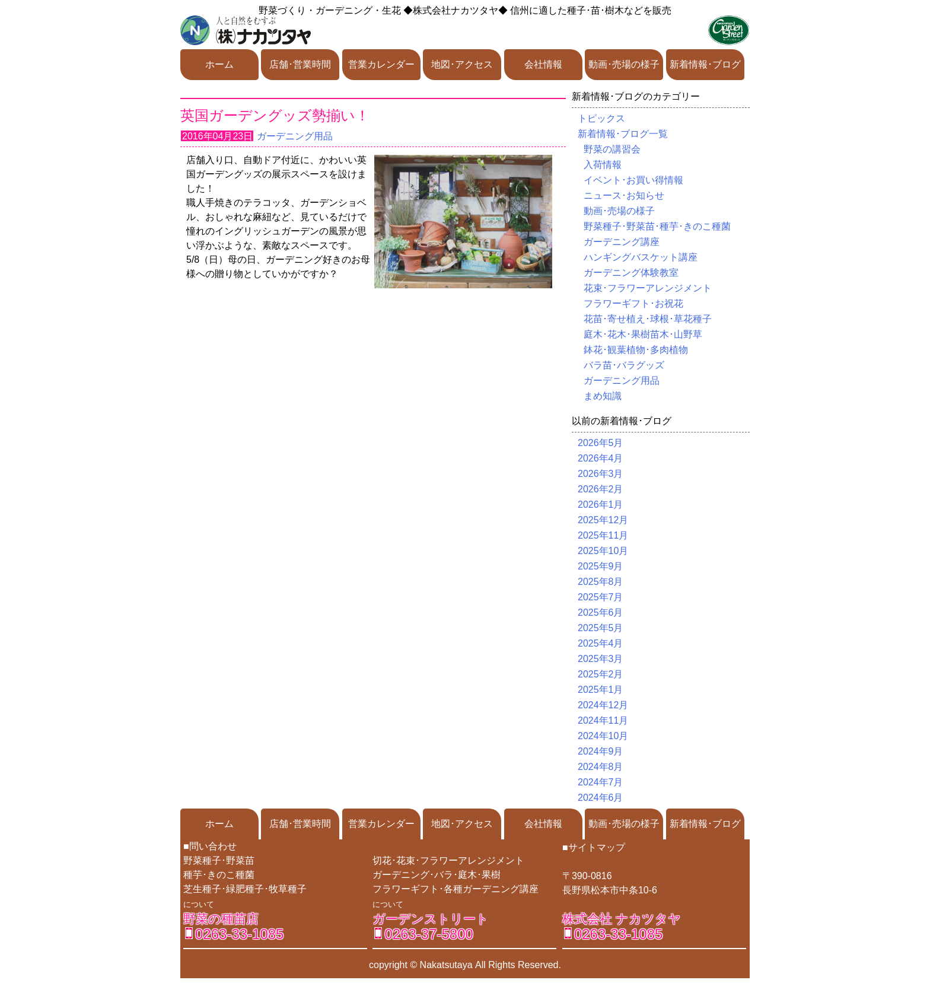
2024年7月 (600, 782)
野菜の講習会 (612, 149)
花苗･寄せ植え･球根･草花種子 (648, 319)
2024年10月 (603, 736)
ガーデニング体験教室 (631, 273)
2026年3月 (600, 474)
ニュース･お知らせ (624, 195)
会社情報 (543, 64)
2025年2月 (600, 674)
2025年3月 (600, 659)
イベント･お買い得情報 (633, 180)
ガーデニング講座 (622, 242)
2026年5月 (600, 443)
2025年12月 (603, 520)
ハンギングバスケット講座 (641, 257)
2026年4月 (600, 458)
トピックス (601, 118)
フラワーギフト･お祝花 (633, 303)
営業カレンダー (381, 64)
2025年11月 (603, 535)
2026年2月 (600, 489)
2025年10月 (603, 551)
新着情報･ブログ (705, 64)
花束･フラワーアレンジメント (648, 288)
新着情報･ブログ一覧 (623, 134)
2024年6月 (600, 798)
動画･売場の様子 (624, 64)
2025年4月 (600, 643)
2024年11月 (603, 720)
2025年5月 (600, 628)
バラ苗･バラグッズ (624, 365)
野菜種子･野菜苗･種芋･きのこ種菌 (657, 226)
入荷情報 (603, 165)
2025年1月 (600, 690)
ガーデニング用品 (295, 136)
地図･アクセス (462, 64)
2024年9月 (600, 751)
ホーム (219, 64)
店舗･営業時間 (300, 64)
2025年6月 (600, 612)
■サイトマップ (593, 847)
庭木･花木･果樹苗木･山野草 (643, 334)
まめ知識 (603, 396)
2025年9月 (600, 566)
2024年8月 (600, 767)
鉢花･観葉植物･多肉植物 (636, 350)
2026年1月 (600, 504)
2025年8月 (600, 582)
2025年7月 (600, 597)
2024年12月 (603, 705)
